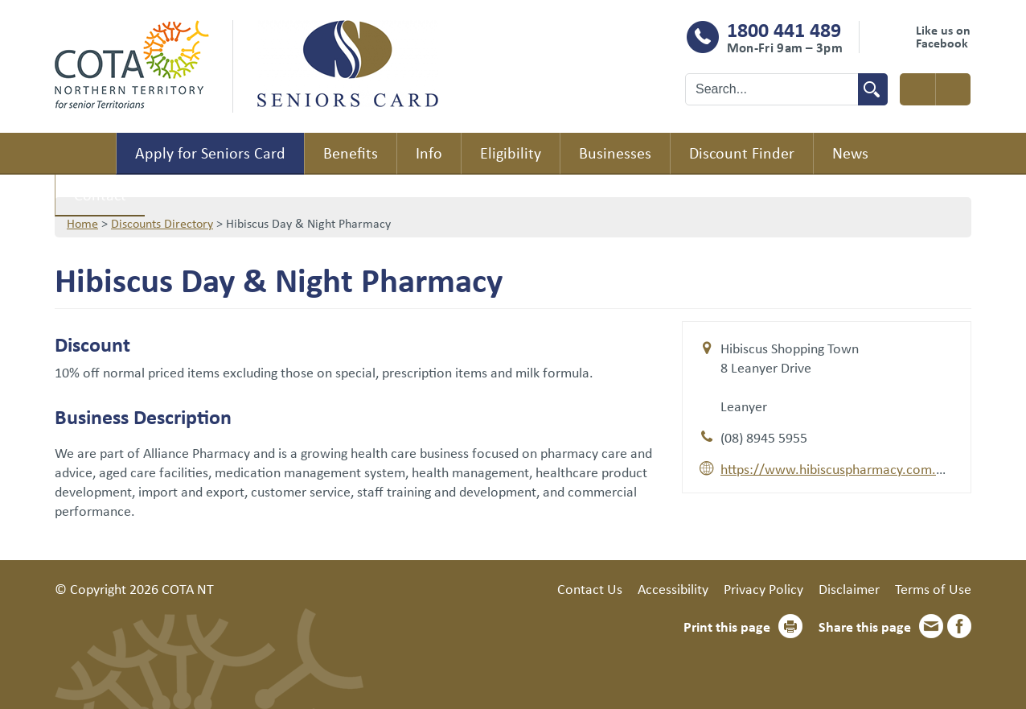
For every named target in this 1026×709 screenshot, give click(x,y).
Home (85, 154)
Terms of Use (933, 588)
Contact (100, 194)
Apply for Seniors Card (210, 152)
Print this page (726, 626)
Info (429, 152)
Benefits (350, 152)
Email (931, 626)
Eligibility (510, 152)
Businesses (615, 152)
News (850, 152)
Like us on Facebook (943, 36)
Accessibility (673, 588)
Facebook (959, 626)
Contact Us (589, 588)
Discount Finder (741, 152)
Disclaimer (849, 588)
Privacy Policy (763, 588)
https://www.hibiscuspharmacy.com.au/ (838, 468)
